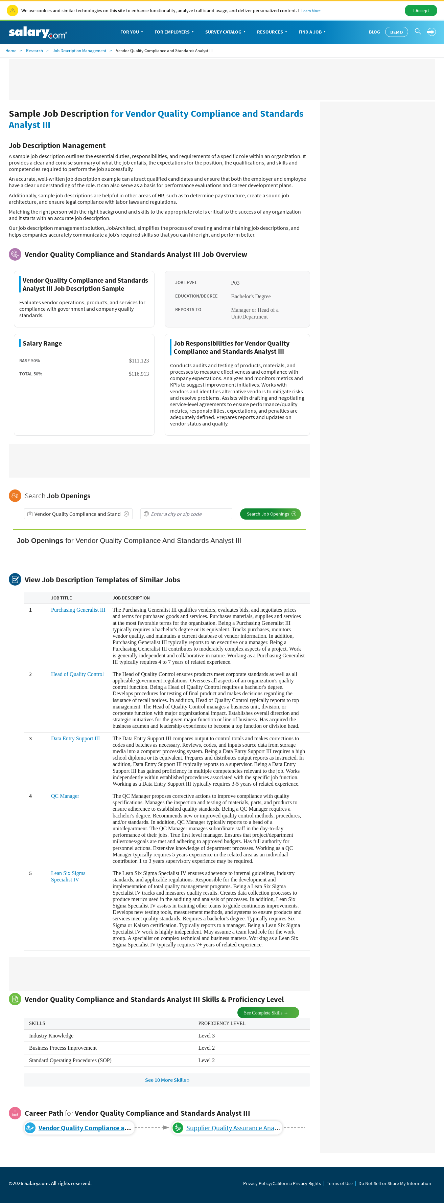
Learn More (311, 10)
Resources (272, 32)
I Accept (421, 10)
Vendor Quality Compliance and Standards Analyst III (117, 1127)
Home (10, 50)
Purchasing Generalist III (78, 610)
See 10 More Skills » (167, 1079)
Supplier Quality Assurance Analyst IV (238, 1127)
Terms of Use (340, 1183)
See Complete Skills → (260, 1012)
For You (132, 32)
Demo (396, 32)
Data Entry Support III (75, 738)
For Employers (175, 32)
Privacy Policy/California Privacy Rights (282, 1183)
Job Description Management (79, 50)
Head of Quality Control (77, 674)
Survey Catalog (226, 32)
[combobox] (78, 513)
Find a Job (313, 32)
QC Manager (65, 796)
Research (34, 50)
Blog (374, 32)
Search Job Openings (272, 514)
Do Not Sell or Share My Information (394, 1183)
